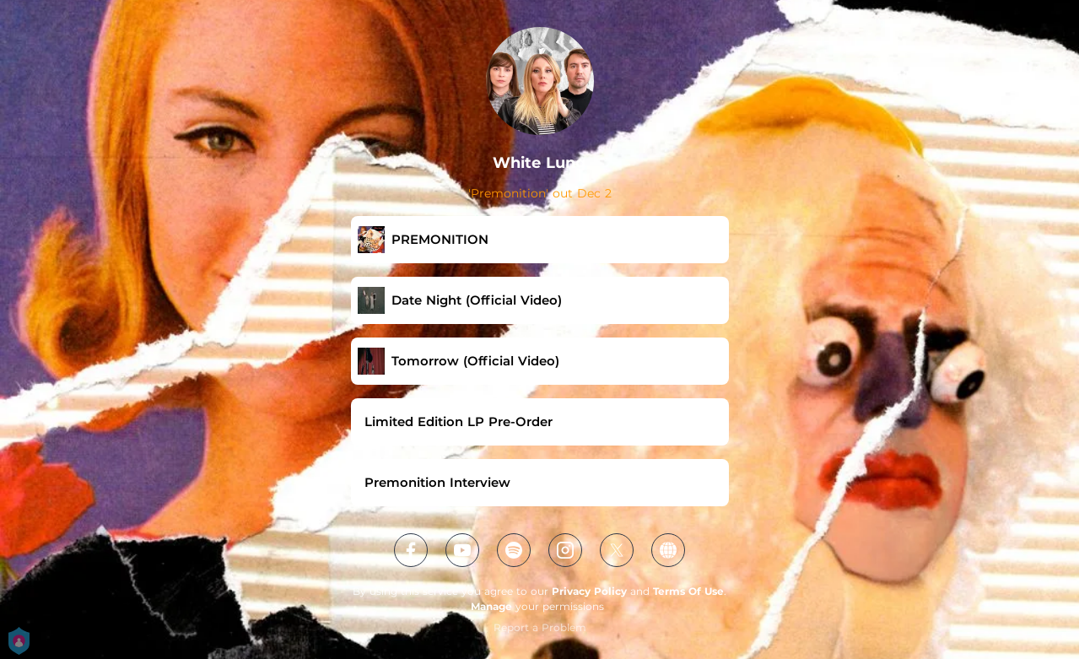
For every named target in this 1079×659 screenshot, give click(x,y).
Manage (491, 606)
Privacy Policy (589, 591)
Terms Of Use (688, 591)
